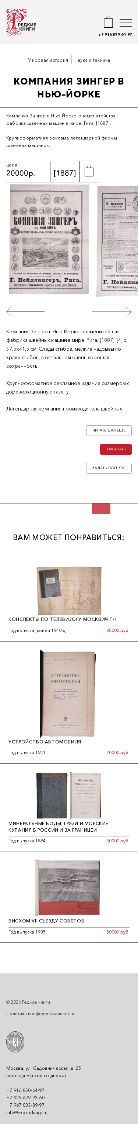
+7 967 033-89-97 (25, 1105)
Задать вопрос (109, 467)
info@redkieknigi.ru (27, 1112)
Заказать (116, 449)
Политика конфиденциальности (40, 1013)
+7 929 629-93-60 (25, 1097)
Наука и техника (92, 60)
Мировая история (48, 60)
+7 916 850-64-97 (115, 34)
